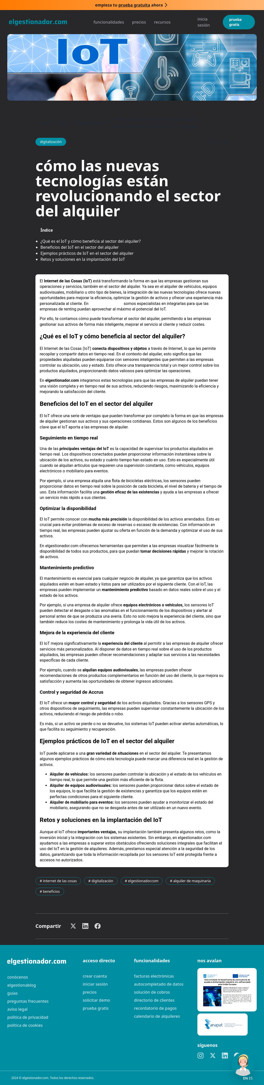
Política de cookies (25, 1025)
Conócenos (17, 977)
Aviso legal (17, 1009)
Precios (139, 22)
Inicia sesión (204, 22)
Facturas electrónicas (154, 976)
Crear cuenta (95, 976)
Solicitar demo (96, 1000)
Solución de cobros (152, 992)
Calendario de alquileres (157, 1016)
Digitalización (91, 122)
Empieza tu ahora (129, 5)
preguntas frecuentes (28, 1001)
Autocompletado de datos (158, 984)
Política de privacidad (27, 1017)
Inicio (45, 122)
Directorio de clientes (154, 1000)
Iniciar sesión (95, 984)
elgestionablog (21, 985)
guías (12, 993)
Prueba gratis (235, 22)
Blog (63, 122)
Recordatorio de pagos (155, 1008)
